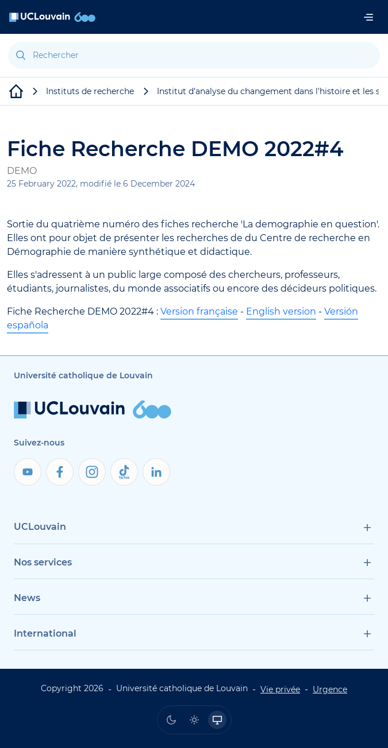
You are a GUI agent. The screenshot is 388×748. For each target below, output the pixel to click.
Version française (199, 311)
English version (281, 311)
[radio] (171, 720)
